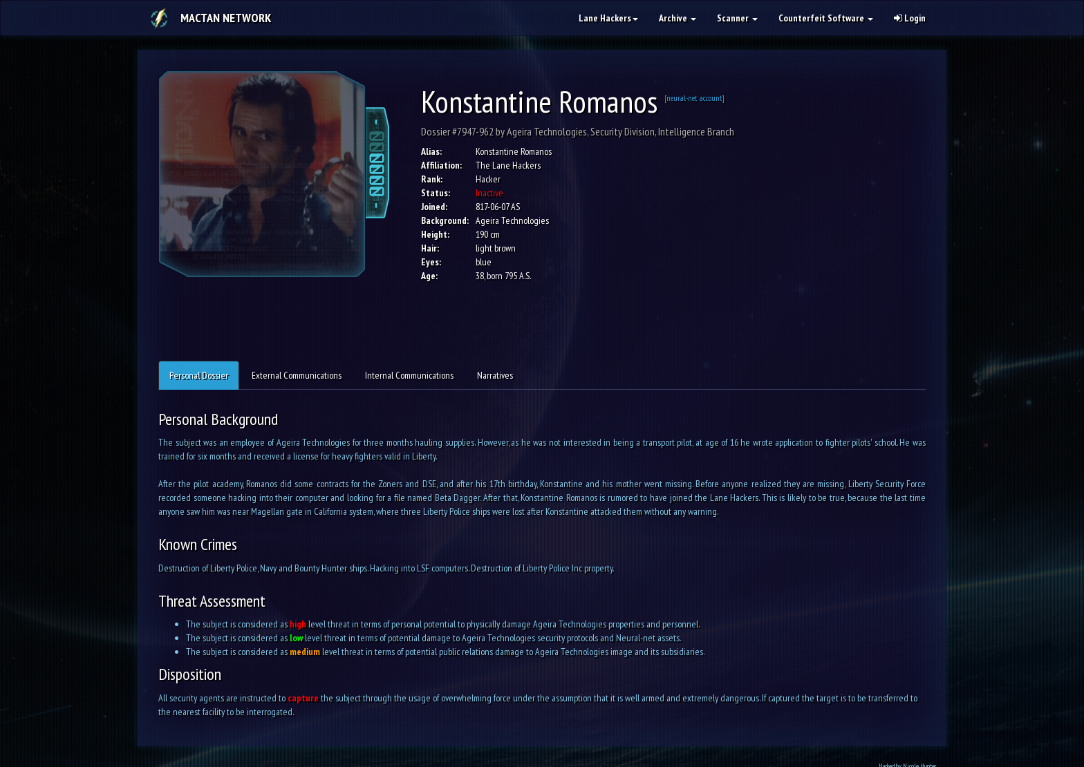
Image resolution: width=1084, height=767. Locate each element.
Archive (677, 18)
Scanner (737, 18)
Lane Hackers (608, 18)
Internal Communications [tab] (409, 375)
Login (910, 18)
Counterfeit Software (825, 18)
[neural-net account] (694, 98)
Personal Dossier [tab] (198, 375)
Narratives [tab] (495, 375)
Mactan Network (225, 18)
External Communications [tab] (297, 375)
